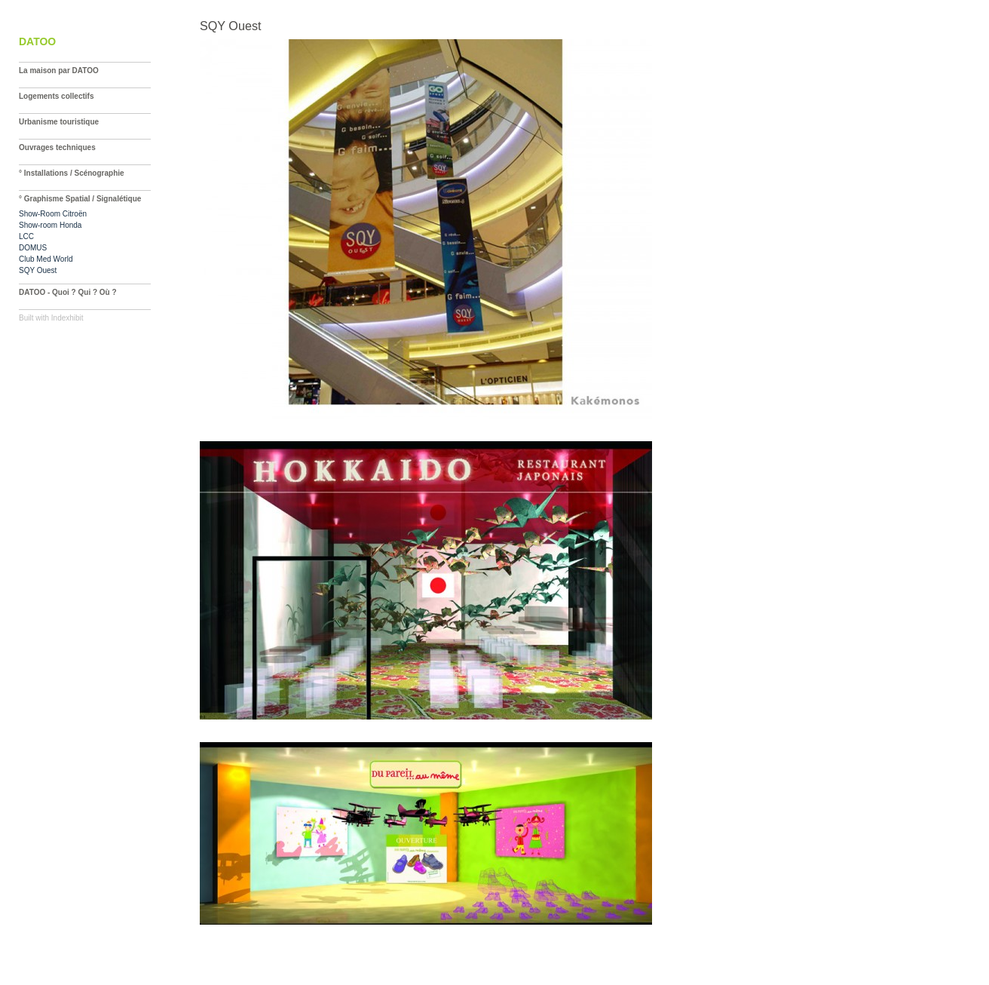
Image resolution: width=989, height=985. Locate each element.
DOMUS (33, 248)
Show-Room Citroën (53, 214)
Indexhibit (67, 318)
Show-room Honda (50, 225)
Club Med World (46, 259)
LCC (26, 236)
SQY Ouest (38, 270)
